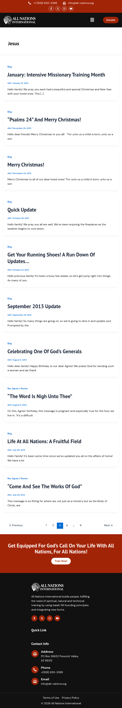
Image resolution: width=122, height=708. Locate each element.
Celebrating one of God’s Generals (44, 351)
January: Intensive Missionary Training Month (56, 74)
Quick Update (21, 209)
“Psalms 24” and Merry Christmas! (44, 119)
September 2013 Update (34, 306)
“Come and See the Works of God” (44, 486)
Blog (9, 66)
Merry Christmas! (25, 164)
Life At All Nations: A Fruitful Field (44, 441)
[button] (92, 20)
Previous (16, 525)
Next (108, 525)
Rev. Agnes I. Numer (17, 388)
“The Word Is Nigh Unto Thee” (39, 396)
